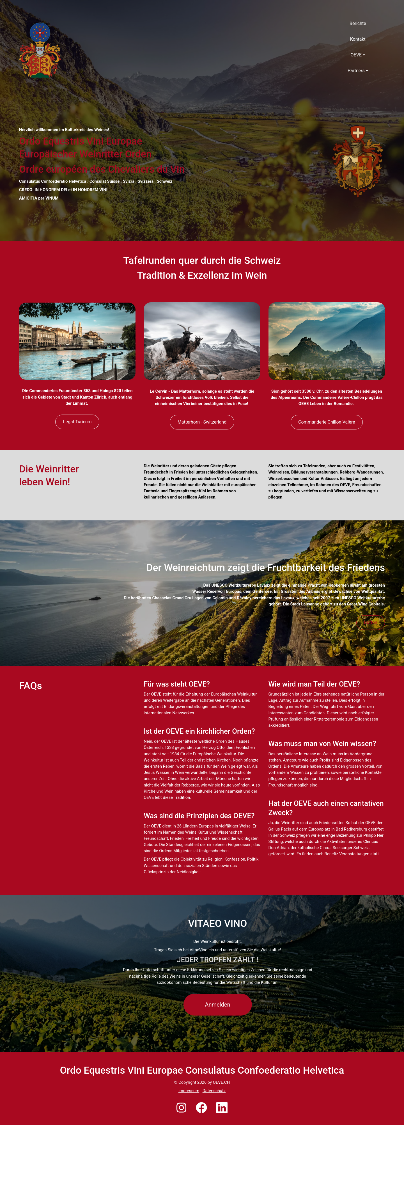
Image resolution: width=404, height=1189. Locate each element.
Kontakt (358, 39)
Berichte (358, 23)
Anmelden (217, 1068)
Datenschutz (214, 1154)
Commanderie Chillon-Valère (326, 443)
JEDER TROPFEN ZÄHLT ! (217, 1023)
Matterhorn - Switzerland (202, 443)
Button (370, 664)
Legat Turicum (77, 443)
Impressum (188, 1154)
